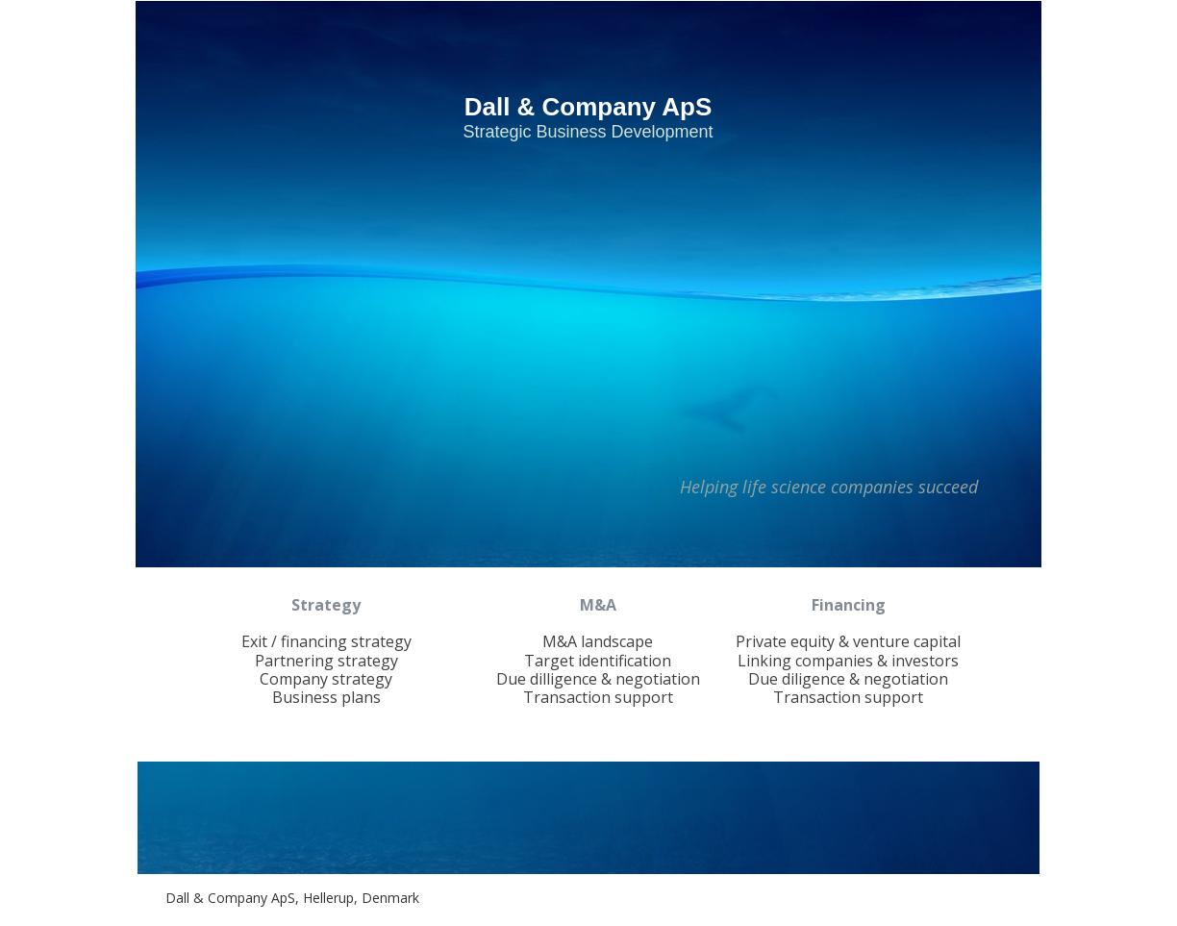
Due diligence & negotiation (848, 678)
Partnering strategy (326, 660)
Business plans (326, 697)
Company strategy (326, 678)
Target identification (597, 660)
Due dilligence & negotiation (598, 678)
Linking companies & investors (848, 660)
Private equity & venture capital (848, 641)
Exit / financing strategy (326, 641)
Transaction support (598, 697)
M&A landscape (597, 641)
